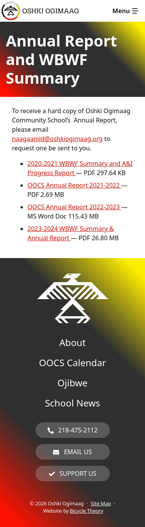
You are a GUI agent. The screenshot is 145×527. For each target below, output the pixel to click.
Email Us (78, 452)
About (72, 342)
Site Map (101, 503)
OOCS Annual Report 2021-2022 (74, 185)
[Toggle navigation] (125, 11)
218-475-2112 (78, 430)
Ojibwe (73, 382)
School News (72, 402)
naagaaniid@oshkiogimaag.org (57, 138)
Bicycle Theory (86, 510)
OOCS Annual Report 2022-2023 (74, 207)
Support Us (78, 473)
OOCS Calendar (72, 362)
